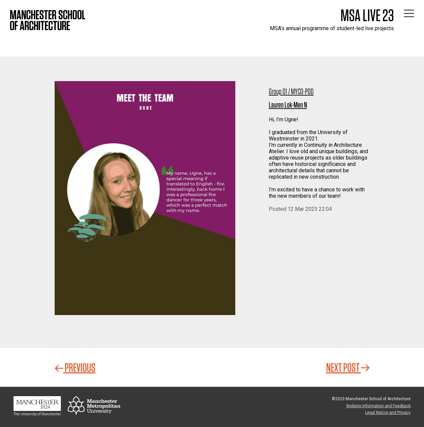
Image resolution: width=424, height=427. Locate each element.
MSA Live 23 (367, 15)
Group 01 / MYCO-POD (291, 91)
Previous (75, 367)
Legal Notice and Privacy (388, 412)
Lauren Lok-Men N (288, 105)
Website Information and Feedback (378, 406)
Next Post (348, 367)
